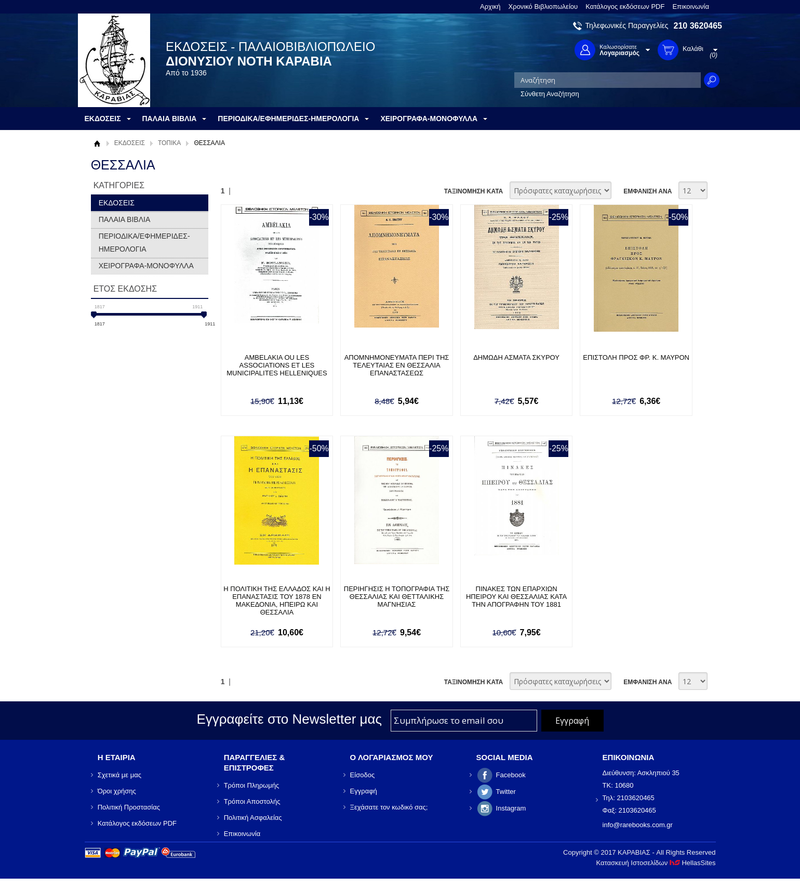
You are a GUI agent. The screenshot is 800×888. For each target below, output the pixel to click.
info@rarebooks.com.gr (638, 825)
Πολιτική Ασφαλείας (253, 817)
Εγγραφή (363, 791)
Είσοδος (362, 775)
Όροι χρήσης (117, 791)
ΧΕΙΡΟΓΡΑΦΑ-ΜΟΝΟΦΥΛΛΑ (146, 266)
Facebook (511, 775)
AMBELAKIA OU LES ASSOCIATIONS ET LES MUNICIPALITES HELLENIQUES (276, 365)
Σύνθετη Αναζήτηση (550, 94)
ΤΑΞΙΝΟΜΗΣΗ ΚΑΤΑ (473, 191)
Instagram (511, 808)
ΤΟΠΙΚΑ (169, 143)
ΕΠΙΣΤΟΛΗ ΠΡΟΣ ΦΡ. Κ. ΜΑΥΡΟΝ (636, 357)
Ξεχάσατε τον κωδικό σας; (389, 807)
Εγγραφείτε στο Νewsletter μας (289, 719)
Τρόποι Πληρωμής (251, 785)
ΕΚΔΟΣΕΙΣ (129, 143)
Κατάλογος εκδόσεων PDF (624, 6)
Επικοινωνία (690, 6)
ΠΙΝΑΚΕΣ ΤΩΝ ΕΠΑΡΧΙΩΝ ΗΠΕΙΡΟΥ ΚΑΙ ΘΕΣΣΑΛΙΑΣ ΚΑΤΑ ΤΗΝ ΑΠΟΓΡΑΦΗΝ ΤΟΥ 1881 (516, 596)
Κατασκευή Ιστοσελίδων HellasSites (656, 863)
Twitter (506, 791)
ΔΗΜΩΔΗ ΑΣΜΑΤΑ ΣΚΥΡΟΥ (516, 357)
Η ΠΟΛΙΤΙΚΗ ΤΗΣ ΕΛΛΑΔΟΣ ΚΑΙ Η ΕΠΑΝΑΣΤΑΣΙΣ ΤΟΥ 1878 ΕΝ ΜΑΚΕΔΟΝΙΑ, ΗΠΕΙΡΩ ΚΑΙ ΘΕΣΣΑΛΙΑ (276, 600)
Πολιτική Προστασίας (129, 807)
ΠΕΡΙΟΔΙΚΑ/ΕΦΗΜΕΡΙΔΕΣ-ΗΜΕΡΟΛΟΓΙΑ (144, 242)
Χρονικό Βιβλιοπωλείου (543, 6)
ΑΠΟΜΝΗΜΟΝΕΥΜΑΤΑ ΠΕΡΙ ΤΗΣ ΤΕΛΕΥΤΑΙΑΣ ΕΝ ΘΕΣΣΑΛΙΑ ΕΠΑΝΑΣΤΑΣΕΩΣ (396, 365)
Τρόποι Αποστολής (252, 801)
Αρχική (490, 6)
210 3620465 (698, 25)
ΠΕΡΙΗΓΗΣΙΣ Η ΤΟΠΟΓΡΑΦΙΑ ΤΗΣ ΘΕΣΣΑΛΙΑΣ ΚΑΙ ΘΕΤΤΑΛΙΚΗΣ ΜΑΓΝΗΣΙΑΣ (397, 596)
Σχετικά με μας (119, 775)
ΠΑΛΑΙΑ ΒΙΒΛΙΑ (125, 219)
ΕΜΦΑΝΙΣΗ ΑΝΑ (647, 191)
